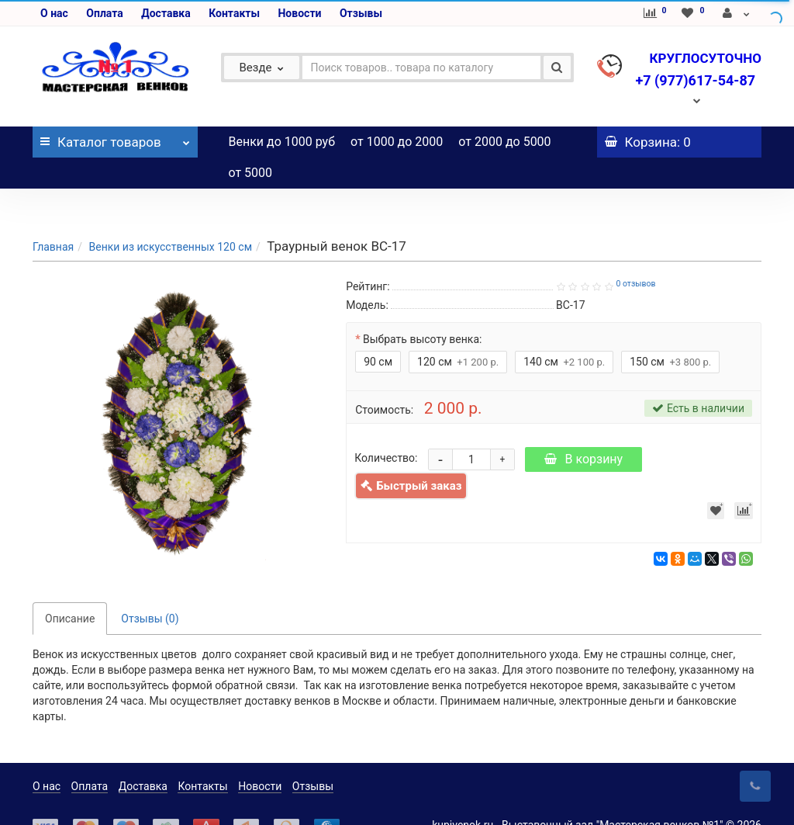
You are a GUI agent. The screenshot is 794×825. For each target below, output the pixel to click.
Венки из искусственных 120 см (170, 216)
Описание (70, 587)
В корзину (583, 428)
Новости (299, 13)
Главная (53, 216)
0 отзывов (635, 253)
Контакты (234, 13)
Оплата (104, 13)
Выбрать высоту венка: (422, 308)
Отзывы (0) (149, 587)
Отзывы (361, 13)
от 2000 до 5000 (504, 141)
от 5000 (251, 172)
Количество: (385, 427)
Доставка (165, 13)
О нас (54, 13)
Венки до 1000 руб (282, 141)
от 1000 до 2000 (396, 141)
